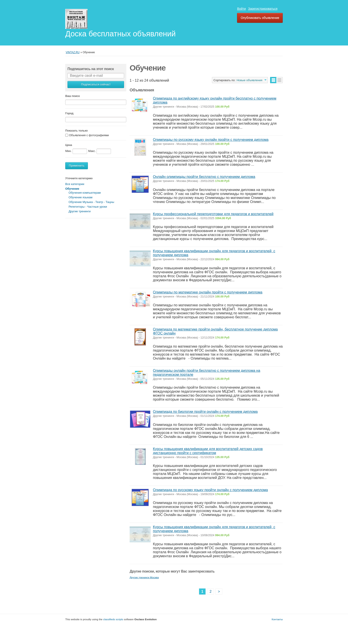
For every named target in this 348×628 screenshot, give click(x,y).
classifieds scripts (113, 619)
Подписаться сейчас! (95, 84)
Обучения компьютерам (85, 192)
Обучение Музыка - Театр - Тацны (91, 202)
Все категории (74, 184)
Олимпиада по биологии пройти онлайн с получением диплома (205, 411)
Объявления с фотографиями (89, 135)
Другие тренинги (80, 211)
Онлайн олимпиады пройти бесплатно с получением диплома (204, 177)
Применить (76, 165)
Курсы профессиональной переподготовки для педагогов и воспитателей (213, 214)
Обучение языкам (81, 197)
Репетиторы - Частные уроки (88, 206)
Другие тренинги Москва (144, 577)
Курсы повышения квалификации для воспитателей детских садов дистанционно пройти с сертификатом (208, 451)
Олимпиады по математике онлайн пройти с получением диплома (207, 292)
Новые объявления (249, 80)
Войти (241, 8)
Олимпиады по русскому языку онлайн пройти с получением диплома (211, 140)
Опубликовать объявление (260, 18)
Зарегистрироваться (262, 8)
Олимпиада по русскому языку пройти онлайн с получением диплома (210, 490)
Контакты (277, 619)
